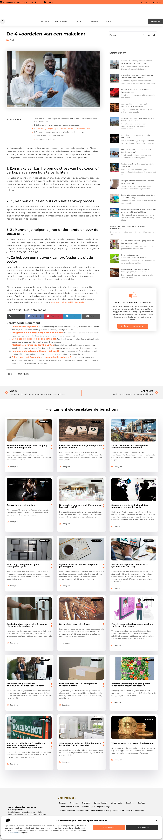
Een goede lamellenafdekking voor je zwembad (37, 333)
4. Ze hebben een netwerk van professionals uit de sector (59, 132)
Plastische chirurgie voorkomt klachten (33, 345)
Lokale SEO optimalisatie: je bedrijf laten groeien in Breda (80, 446)
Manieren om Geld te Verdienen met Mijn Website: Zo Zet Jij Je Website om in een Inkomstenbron (102, 810)
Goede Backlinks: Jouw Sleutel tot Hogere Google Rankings (85, 807)
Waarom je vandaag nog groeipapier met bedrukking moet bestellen (130, 684)
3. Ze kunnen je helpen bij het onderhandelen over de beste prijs (62, 128)
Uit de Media (116, 803)
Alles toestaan (109, 827)
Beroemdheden (100, 803)
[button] (156, 820)
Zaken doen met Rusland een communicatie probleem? (41, 357)
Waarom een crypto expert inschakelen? (132, 743)
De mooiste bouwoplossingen (74, 624)
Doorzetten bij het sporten (21, 505)
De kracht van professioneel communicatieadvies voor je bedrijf (25, 684)
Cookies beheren (142, 827)
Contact (109, 21)
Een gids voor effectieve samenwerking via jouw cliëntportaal (132, 625)
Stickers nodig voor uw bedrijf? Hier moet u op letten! (78, 684)
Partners (44, 21)
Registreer (130, 803)
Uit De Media (61, 21)
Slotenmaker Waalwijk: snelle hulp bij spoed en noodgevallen (27, 446)
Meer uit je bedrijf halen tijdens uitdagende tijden (23, 565)
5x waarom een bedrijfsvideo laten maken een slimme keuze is (129, 506)
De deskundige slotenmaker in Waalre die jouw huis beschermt (27, 625)
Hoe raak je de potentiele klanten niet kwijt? (35, 351)
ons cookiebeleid (12, 833)
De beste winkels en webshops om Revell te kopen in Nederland (129, 446)
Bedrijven (14, 40)
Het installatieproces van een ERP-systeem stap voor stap (129, 565)
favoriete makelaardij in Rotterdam (68, 302)
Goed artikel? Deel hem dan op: (50, 135)
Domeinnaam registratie (25, 326)
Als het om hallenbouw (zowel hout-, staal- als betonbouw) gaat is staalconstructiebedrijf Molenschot (26, 745)
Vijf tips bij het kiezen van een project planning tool (79, 565)
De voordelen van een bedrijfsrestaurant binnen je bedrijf (80, 506)
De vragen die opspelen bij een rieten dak (34, 339)
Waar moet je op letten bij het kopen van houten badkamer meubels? (80, 744)
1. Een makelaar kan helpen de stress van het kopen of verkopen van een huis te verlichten (65, 120)
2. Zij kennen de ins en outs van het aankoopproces (56, 125)
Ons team (93, 21)
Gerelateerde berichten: (46, 139)
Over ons (78, 21)
